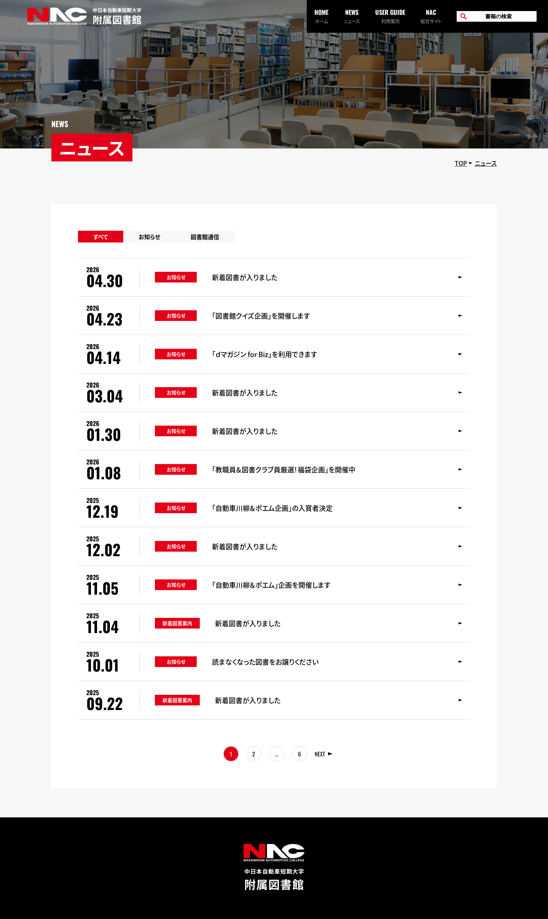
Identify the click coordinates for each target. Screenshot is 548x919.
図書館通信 (205, 237)
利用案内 (390, 16)
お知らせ (149, 237)
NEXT (320, 754)
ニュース (352, 16)
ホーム (321, 16)
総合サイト (431, 16)
